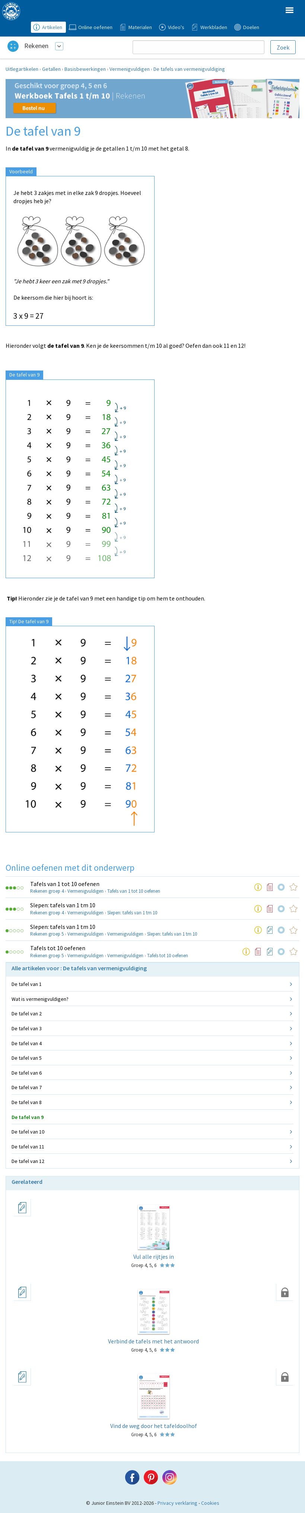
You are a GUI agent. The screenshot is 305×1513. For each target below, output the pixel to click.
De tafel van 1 (27, 984)
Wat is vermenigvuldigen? (40, 999)
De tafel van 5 (27, 1058)
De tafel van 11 (28, 1146)
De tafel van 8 (27, 1102)
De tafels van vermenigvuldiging (189, 69)
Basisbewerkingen (85, 69)
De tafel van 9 (28, 1117)
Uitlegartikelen (22, 69)
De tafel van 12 (28, 1161)
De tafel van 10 (28, 1131)
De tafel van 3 (27, 1028)
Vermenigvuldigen (129, 69)
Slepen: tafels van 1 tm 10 (62, 905)
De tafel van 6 (27, 1072)
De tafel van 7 (27, 1087)
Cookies (210, 1503)
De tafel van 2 (27, 1013)
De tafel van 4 (27, 1043)
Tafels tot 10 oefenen (57, 948)
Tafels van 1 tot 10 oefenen (64, 884)
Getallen (51, 69)
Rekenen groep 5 (47, 934)
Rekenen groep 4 (47, 891)
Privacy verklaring (177, 1503)
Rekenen (36, 45)
